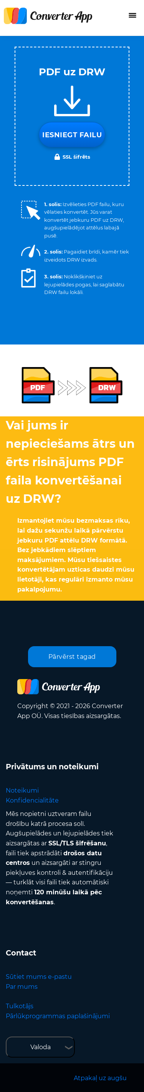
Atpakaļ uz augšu (100, 1078)
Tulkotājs (19, 1006)
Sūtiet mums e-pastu (39, 976)
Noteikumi (22, 790)
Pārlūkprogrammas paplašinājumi (58, 1016)
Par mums (22, 986)
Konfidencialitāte (32, 800)
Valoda (40, 1047)
